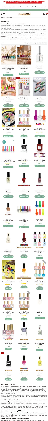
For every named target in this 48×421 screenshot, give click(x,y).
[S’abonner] (14, 394)
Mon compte (36, 408)
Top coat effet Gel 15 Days (24, 160)
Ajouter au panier (8, 74)
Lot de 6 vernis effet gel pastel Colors (39, 251)
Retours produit (36, 414)
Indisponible (24, 136)
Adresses (35, 411)
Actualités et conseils (5, 413)
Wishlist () (44, 9)
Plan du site (19, 419)
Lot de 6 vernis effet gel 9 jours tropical (8, 282)
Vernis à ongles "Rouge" (24, 191)
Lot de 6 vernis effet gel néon (8, 130)
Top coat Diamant (8, 251)
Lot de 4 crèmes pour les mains (39, 99)
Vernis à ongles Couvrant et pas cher (39, 130)
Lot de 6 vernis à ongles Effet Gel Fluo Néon (8, 99)
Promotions (3, 408)
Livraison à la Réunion (21, 414)
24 (46, 43)
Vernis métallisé (24, 251)
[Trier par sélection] (40, 43)
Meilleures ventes (5, 411)
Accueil (12, 9)
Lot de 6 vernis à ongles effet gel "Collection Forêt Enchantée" (8, 68)
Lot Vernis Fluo (39, 220)
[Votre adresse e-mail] (7, 394)
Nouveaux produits (5, 409)
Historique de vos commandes (39, 409)
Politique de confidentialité (22, 416)
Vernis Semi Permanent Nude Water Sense (24, 99)
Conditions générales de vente (23, 411)
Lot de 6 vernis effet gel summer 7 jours (39, 282)
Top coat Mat (8, 191)
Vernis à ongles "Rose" (39, 191)
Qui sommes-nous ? (21, 409)
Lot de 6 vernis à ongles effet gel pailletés (24, 67)
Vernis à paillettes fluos (24, 281)
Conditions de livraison (22, 413)
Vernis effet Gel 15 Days (39, 160)
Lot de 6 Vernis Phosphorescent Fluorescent (8, 161)
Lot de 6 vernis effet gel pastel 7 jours (24, 130)
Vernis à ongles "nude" (8, 220)
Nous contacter (20, 418)
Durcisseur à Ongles (39, 67)
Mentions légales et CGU (5, 9)
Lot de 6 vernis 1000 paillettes (24, 221)
